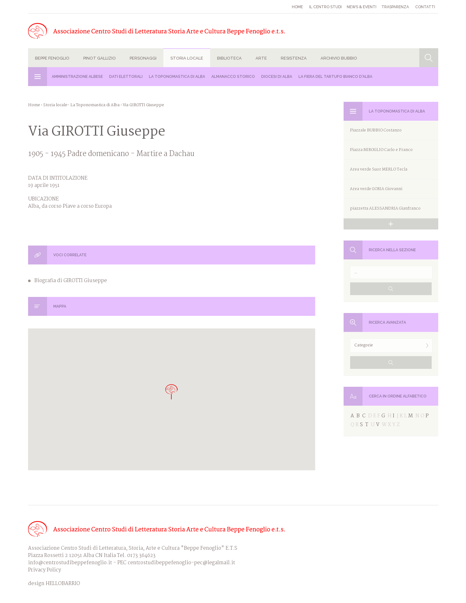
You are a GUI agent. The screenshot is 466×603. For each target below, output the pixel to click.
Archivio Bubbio (339, 58)
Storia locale (186, 58)
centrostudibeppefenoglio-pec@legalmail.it (181, 563)
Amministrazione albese (77, 76)
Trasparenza (395, 7)
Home (297, 7)
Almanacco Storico (233, 76)
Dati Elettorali (126, 76)
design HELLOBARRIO (54, 583)
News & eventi (361, 7)
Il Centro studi (325, 7)
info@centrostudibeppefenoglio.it (70, 563)
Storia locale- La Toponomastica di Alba (81, 105)
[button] (172, 391)
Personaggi (143, 58)
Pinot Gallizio (99, 58)
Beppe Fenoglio (52, 58)
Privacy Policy (44, 570)
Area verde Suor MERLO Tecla (378, 169)
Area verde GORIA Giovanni (376, 189)
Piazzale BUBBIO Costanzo (376, 130)
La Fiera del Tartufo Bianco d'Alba (335, 76)
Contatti (425, 7)
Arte (261, 58)
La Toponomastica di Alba (177, 76)
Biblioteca (229, 58)
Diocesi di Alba (276, 76)
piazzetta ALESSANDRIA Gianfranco (385, 208)
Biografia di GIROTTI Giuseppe (70, 280)
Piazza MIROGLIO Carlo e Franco (381, 150)
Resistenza (294, 58)
